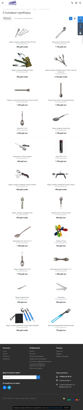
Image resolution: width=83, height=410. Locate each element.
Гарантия (59, 351)
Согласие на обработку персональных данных (37, 365)
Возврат (59, 354)
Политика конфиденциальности (40, 361)
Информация (34, 348)
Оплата (31, 351)
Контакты (6, 356)
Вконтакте (4, 387)
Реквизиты (6, 359)
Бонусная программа (36, 356)
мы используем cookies (55, 408)
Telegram (9, 387)
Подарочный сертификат (38, 359)
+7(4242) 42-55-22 (65, 376)
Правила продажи (62, 356)
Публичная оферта (35, 368)
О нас (5, 351)
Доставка (32, 354)
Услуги (5, 354)
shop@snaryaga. (64, 380)
